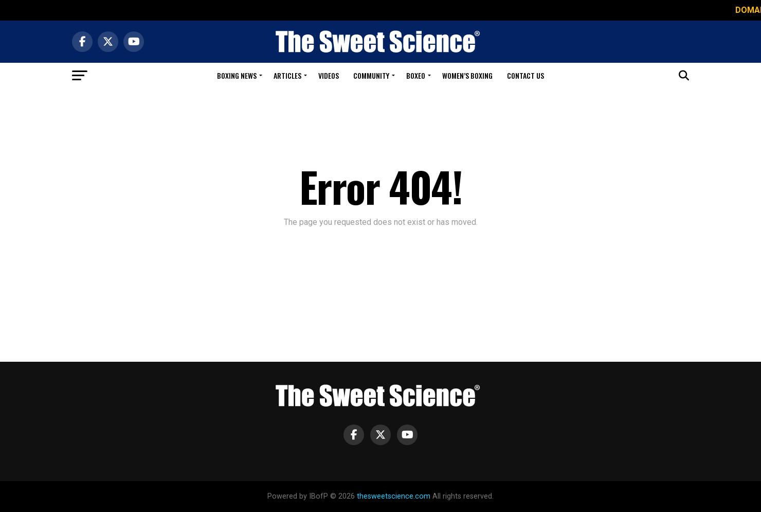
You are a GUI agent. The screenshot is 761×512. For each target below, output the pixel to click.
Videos (328, 75)
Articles (287, 75)
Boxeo (415, 75)
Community (371, 75)
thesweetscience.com (393, 496)
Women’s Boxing (467, 75)
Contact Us (525, 75)
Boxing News (237, 75)
